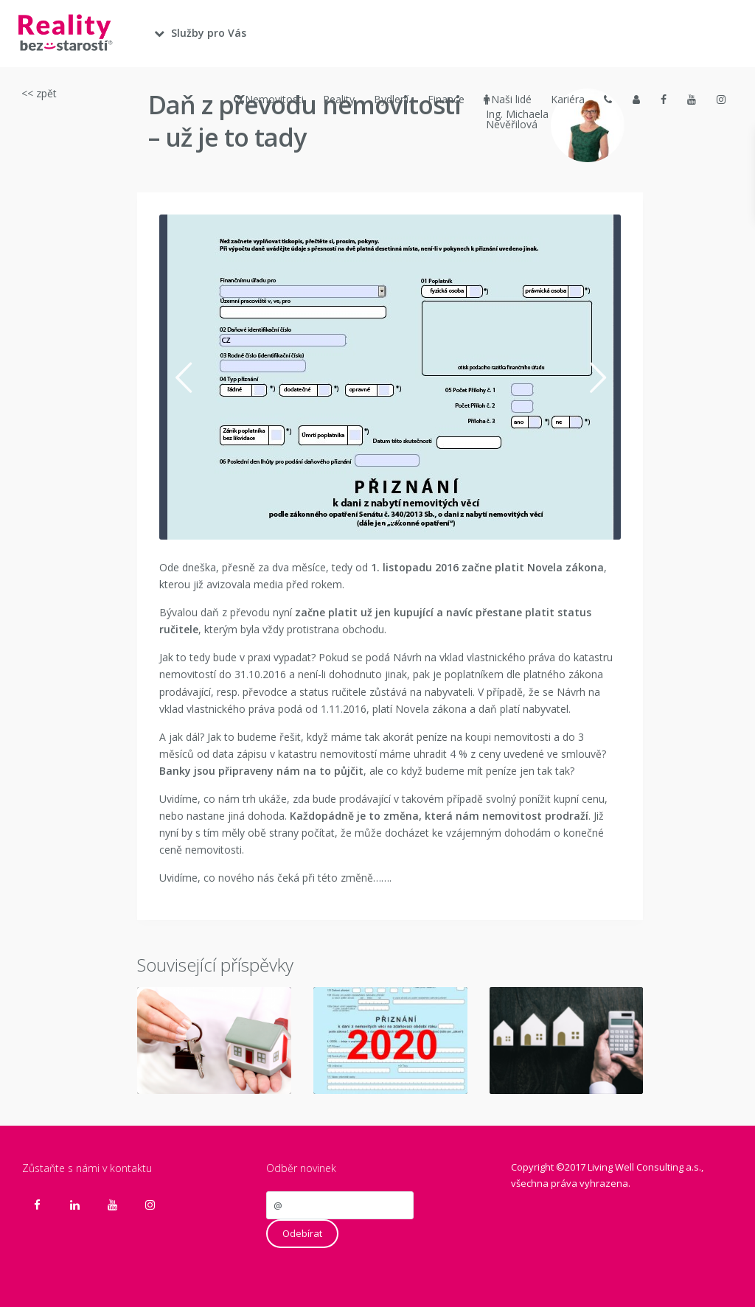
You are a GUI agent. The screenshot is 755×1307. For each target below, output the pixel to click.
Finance (446, 99)
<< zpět (39, 93)
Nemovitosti (269, 99)
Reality (339, 99)
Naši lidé (508, 99)
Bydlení (391, 99)
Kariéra (568, 99)
